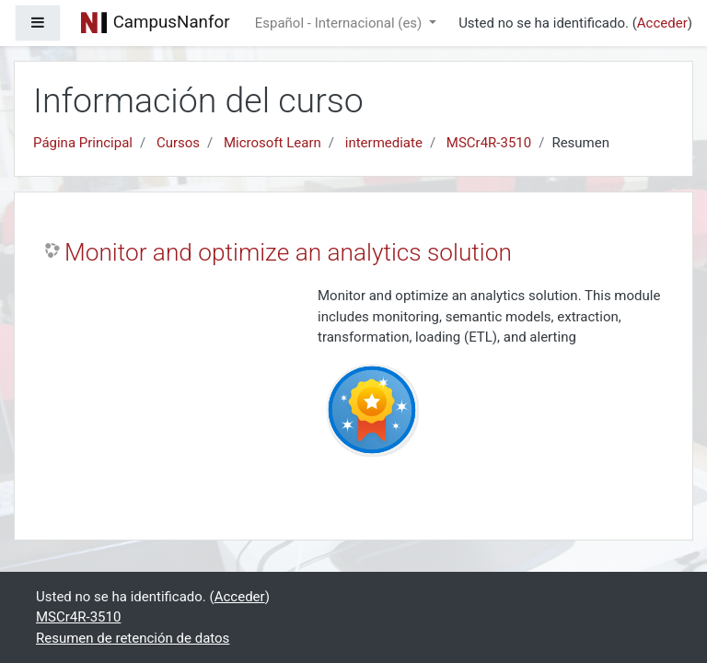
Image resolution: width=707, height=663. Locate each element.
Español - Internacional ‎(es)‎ (340, 23)
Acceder (662, 23)
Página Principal (83, 142)
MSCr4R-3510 (488, 142)
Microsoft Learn (272, 142)
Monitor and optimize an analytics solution (288, 252)
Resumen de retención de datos (132, 638)
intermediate (384, 142)
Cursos (178, 142)
